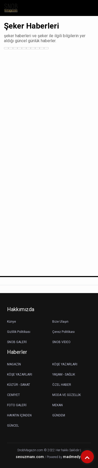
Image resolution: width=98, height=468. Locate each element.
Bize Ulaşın (60, 321)
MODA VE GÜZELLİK (66, 395)
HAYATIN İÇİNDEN (19, 415)
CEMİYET (13, 395)
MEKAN (57, 405)
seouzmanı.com (30, 457)
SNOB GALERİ (17, 342)
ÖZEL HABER (61, 385)
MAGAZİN (14, 364)
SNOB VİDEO (61, 342)
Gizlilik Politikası (18, 332)
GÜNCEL (13, 425)
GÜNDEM (58, 415)
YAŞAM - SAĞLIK (63, 374)
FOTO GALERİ (16, 405)
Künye (11, 321)
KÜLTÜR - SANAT (18, 385)
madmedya (73, 457)
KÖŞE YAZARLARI (64, 364)
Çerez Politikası (63, 332)
